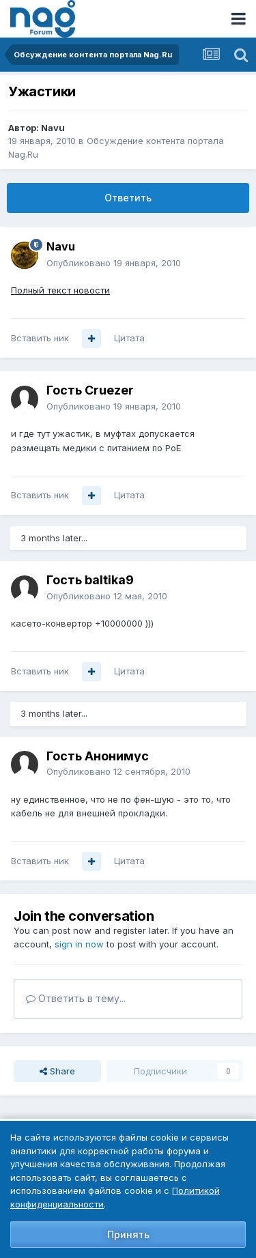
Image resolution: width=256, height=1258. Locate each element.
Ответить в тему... (76, 998)
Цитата (129, 337)
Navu (53, 127)
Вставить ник (40, 337)
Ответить (128, 197)
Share (57, 1071)
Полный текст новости (60, 290)
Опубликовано (113, 262)
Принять (128, 1234)
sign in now (79, 944)
